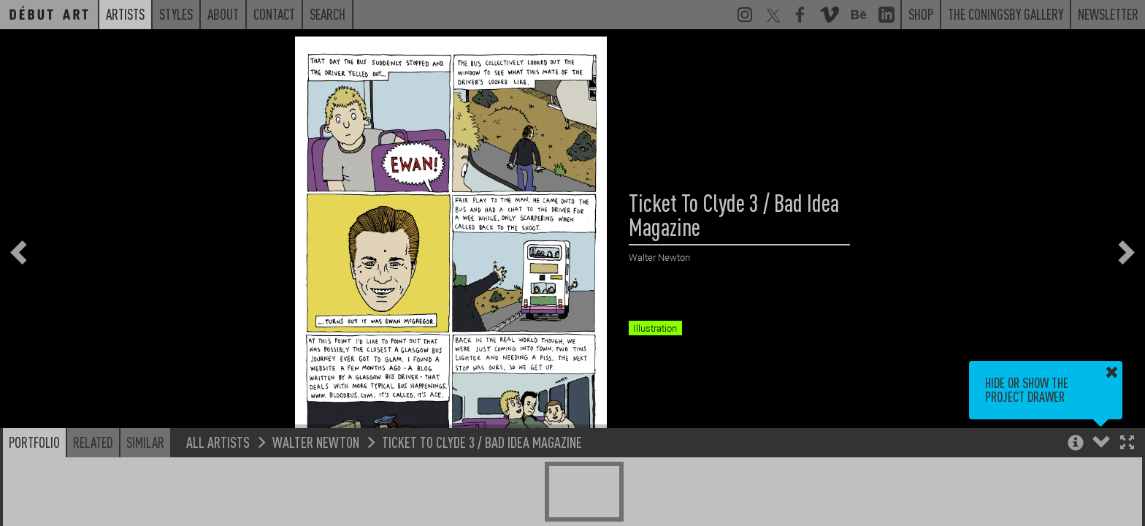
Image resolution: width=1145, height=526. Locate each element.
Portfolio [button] (34, 441)
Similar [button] (145, 441)
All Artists (218, 441)
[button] (1127, 443)
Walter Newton (315, 441)
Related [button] (93, 441)
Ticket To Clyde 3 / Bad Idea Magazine (482, 441)
